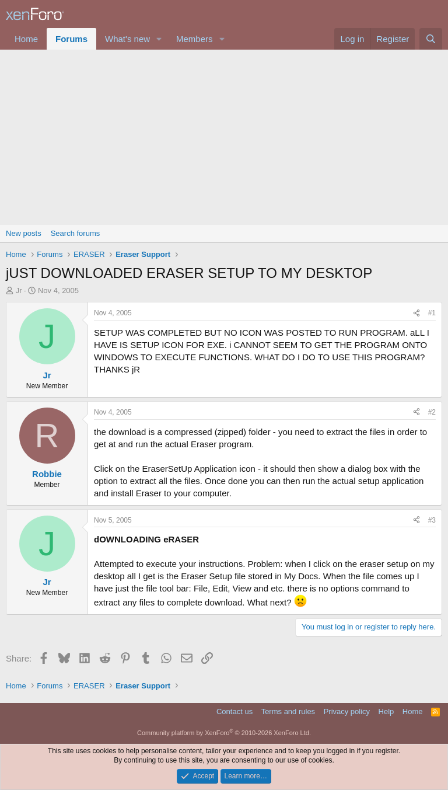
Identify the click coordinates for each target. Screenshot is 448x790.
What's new (127, 39)
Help (386, 711)
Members (194, 39)
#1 (432, 313)
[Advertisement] (224, 137)
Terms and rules (288, 711)
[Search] (430, 39)
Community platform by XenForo (224, 732)
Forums (71, 39)
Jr (19, 290)
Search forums (75, 233)
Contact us (234, 711)
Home (26, 39)
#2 (432, 412)
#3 (432, 520)
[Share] (416, 313)
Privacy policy (347, 711)
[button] (159, 39)
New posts (23, 233)
